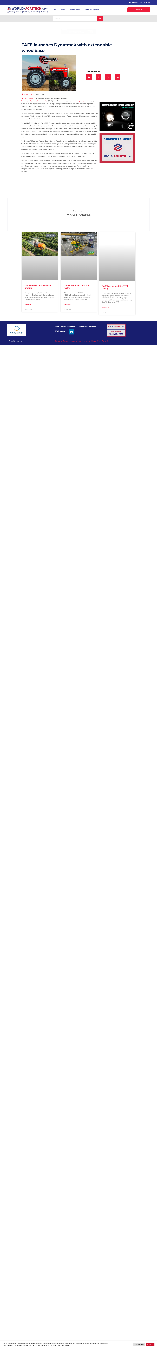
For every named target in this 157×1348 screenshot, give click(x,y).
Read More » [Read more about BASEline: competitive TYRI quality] (105, 307)
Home (55, 10)
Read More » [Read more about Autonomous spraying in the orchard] (28, 304)
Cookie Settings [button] (139, 1344)
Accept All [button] (150, 1344)
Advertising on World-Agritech (97, 341)
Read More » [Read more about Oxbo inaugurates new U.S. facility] (67, 304)
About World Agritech (91, 10)
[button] (89, 77)
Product (31, 98)
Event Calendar (74, 10)
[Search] (100, 18)
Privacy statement (61, 341)
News (63, 10)
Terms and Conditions (77, 341)
